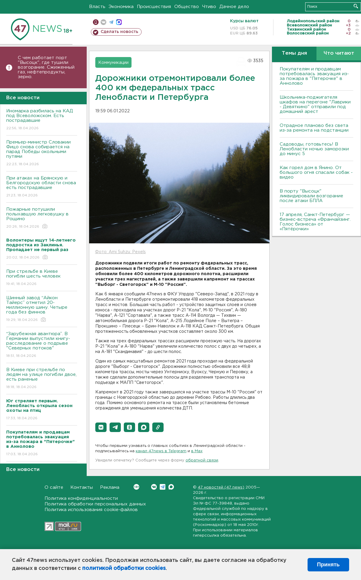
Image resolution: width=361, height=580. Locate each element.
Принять (328, 565)
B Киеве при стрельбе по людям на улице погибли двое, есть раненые (41, 379)
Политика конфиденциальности (81, 498)
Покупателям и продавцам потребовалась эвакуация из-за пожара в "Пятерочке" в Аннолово (314, 76)
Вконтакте (136, 487)
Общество (186, 7)
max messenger (119, 22)
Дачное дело (234, 7)
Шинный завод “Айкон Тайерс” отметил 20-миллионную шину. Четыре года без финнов (41, 309)
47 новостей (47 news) (221, 487)
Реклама (109, 487)
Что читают (339, 53)
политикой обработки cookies (124, 568)
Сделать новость (119, 32)
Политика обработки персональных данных (95, 504)
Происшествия (154, 7)
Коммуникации (113, 62)
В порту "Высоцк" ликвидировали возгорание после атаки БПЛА (311, 196)
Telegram (162, 487)
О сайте (54, 487)
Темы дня (294, 53)
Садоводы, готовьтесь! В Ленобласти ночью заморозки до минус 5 (314, 149)
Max (171, 487)
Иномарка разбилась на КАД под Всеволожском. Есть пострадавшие (41, 120)
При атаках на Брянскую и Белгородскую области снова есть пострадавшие (41, 187)
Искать (356, 6)
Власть (97, 7)
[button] (101, 427)
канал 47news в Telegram (161, 451)
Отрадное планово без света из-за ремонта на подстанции (314, 128)
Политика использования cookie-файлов (91, 510)
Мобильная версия (96, 22)
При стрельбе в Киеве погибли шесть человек (41, 277)
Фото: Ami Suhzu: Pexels (120, 252)
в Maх (196, 451)
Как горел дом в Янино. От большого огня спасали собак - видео (316, 172)
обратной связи (202, 460)
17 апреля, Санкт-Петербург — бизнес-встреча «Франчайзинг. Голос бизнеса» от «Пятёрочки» (315, 222)
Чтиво (209, 7)
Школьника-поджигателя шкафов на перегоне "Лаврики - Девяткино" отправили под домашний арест (315, 104)
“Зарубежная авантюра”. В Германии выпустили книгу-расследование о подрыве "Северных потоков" (41, 345)
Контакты (81, 487)
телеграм (111, 22)
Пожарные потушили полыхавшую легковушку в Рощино (41, 218)
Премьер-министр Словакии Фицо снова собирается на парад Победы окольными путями (41, 153)
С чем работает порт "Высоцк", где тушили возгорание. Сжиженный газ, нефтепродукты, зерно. (46, 67)
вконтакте (103, 22)
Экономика (121, 7)
